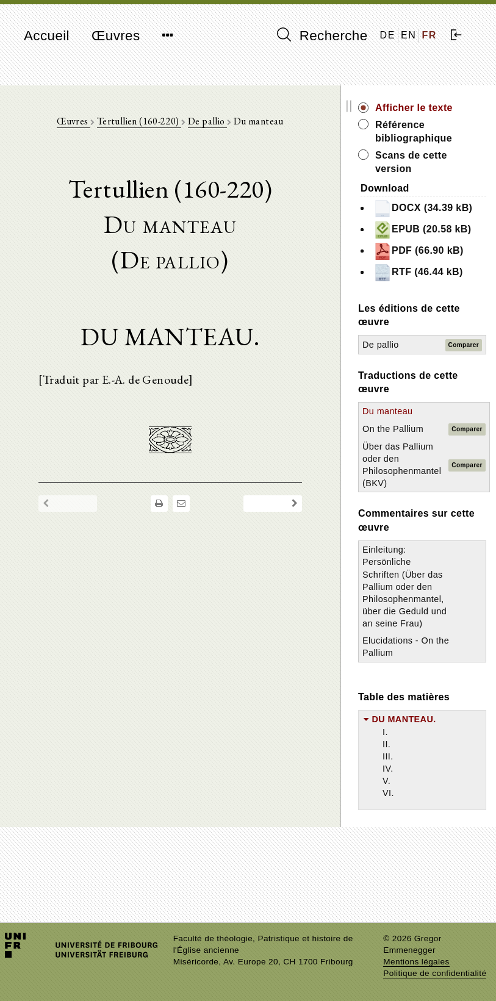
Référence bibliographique (445, 131)
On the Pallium (424, 484)
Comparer (463, 399)
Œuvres (116, 35)
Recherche (322, 35)
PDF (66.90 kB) (440, 284)
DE (387, 35)
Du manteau (419, 466)
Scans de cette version (443, 162)
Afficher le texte (445, 107)
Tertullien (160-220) (155, 122)
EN (408, 35)
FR (429, 35)
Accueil (47, 35)
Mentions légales (416, 961)
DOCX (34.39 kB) (444, 214)
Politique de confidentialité (434, 973)
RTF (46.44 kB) (440, 319)
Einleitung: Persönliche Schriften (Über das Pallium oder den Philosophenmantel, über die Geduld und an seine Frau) (435, 641)
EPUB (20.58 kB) (444, 249)
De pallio (223, 122)
